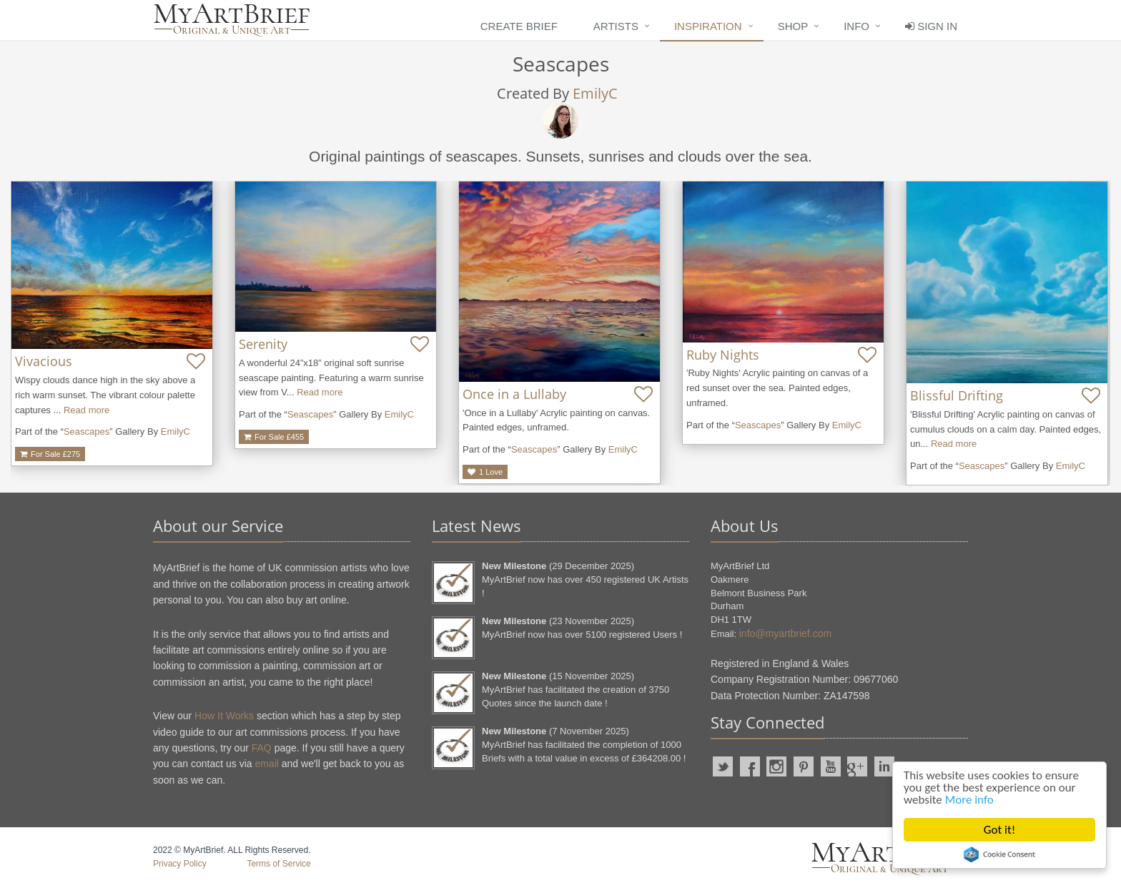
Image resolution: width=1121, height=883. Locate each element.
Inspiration (708, 26)
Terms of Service (278, 864)
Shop (793, 26)
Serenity (263, 343)
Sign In (931, 26)
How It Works (224, 715)
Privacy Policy (180, 864)
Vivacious (43, 361)
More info (969, 799)
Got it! (999, 829)
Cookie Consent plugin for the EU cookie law (999, 854)
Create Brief (519, 26)
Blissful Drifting (956, 395)
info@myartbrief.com (785, 633)
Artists (615, 26)
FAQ (262, 748)
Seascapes (86, 431)
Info (856, 26)
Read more (86, 410)
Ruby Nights (722, 354)
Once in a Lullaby (514, 394)
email (266, 763)
